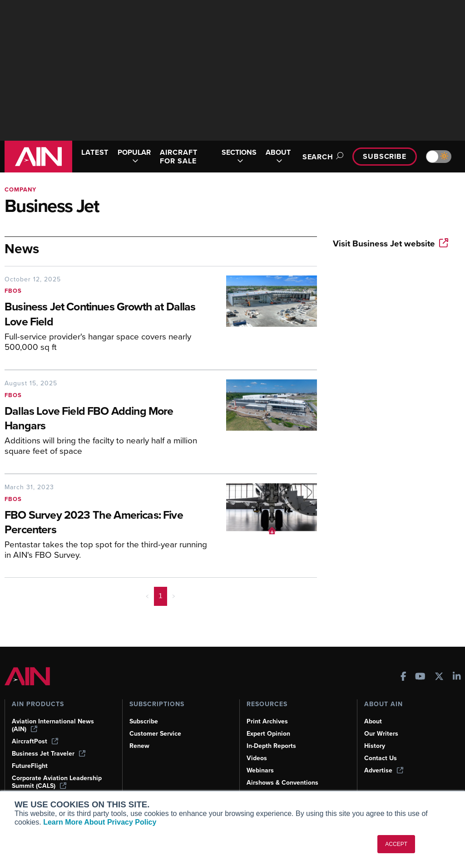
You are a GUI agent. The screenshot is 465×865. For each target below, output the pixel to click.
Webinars (260, 770)
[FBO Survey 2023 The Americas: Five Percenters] (109, 523)
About (373, 721)
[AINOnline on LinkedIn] (457, 677)
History (374, 746)
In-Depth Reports (271, 746)
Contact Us (380, 758)
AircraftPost (35, 741)
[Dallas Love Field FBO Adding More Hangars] (109, 419)
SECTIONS (239, 156)
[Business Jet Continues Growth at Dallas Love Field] (109, 315)
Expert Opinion (268, 733)
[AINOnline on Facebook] (403, 677)
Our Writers (381, 733)
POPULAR (134, 156)
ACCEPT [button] (396, 844)
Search (321, 157)
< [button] (147, 595)
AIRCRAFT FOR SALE (178, 156)
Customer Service (155, 733)
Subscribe (384, 156)
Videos (257, 758)
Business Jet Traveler (48, 753)
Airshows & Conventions (282, 782)
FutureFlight (30, 766)
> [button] (174, 595)
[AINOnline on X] (439, 677)
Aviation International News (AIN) (53, 725)
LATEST (95, 152)
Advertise (383, 770)
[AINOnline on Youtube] (420, 677)
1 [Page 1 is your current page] (160, 595)
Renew (139, 746)
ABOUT (278, 156)
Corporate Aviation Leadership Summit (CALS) (57, 782)
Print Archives (267, 721)
